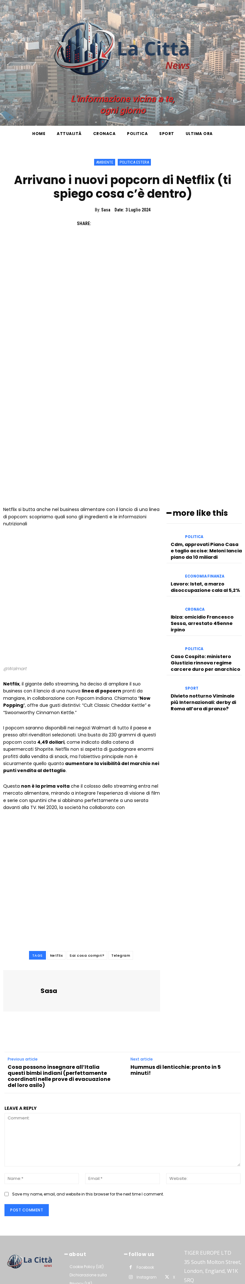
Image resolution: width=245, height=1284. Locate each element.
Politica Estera (134, 162)
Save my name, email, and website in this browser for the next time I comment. (88, 1112)
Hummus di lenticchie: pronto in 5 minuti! (175, 988)
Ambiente (104, 162)
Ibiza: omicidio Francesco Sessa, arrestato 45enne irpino (200, 533)
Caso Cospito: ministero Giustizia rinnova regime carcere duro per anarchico (203, 569)
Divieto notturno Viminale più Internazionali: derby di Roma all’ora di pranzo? (205, 606)
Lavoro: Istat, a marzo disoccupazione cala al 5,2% (203, 499)
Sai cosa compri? (87, 873)
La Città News (65, 1277)
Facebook (145, 1185)
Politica (194, 454)
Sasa (105, 209)
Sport (191, 594)
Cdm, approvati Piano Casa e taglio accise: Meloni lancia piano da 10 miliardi (204, 466)
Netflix (56, 873)
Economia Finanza (204, 491)
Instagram (146, 1194)
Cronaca (194, 522)
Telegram (120, 873)
